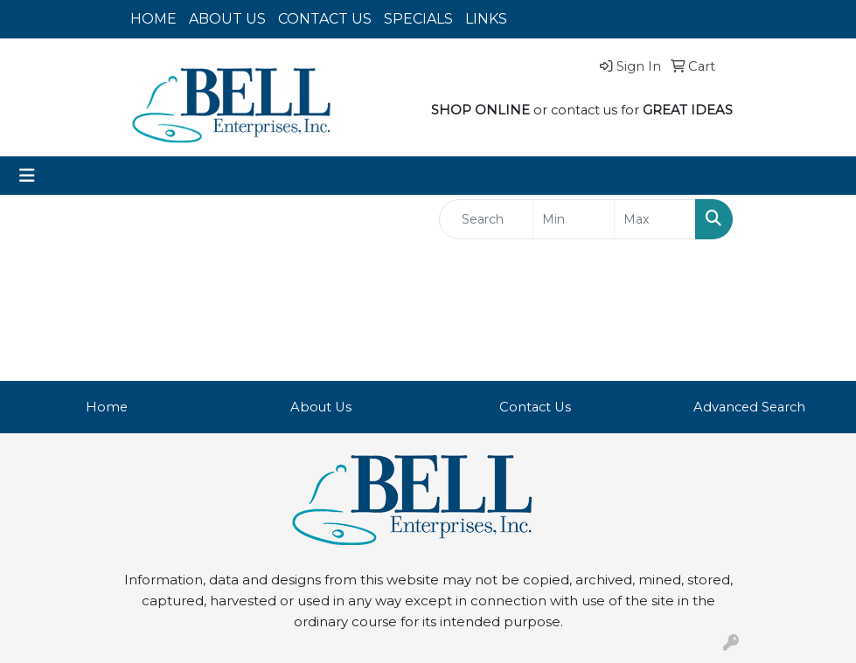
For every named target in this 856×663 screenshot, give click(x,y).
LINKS (486, 18)
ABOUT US (227, 18)
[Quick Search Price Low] (573, 219)
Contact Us (535, 407)
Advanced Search (749, 407)
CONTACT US (325, 18)
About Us (320, 407)
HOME (153, 18)
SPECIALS (418, 18)
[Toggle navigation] (27, 175)
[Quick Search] (486, 219)
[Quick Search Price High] (655, 219)
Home (107, 407)
